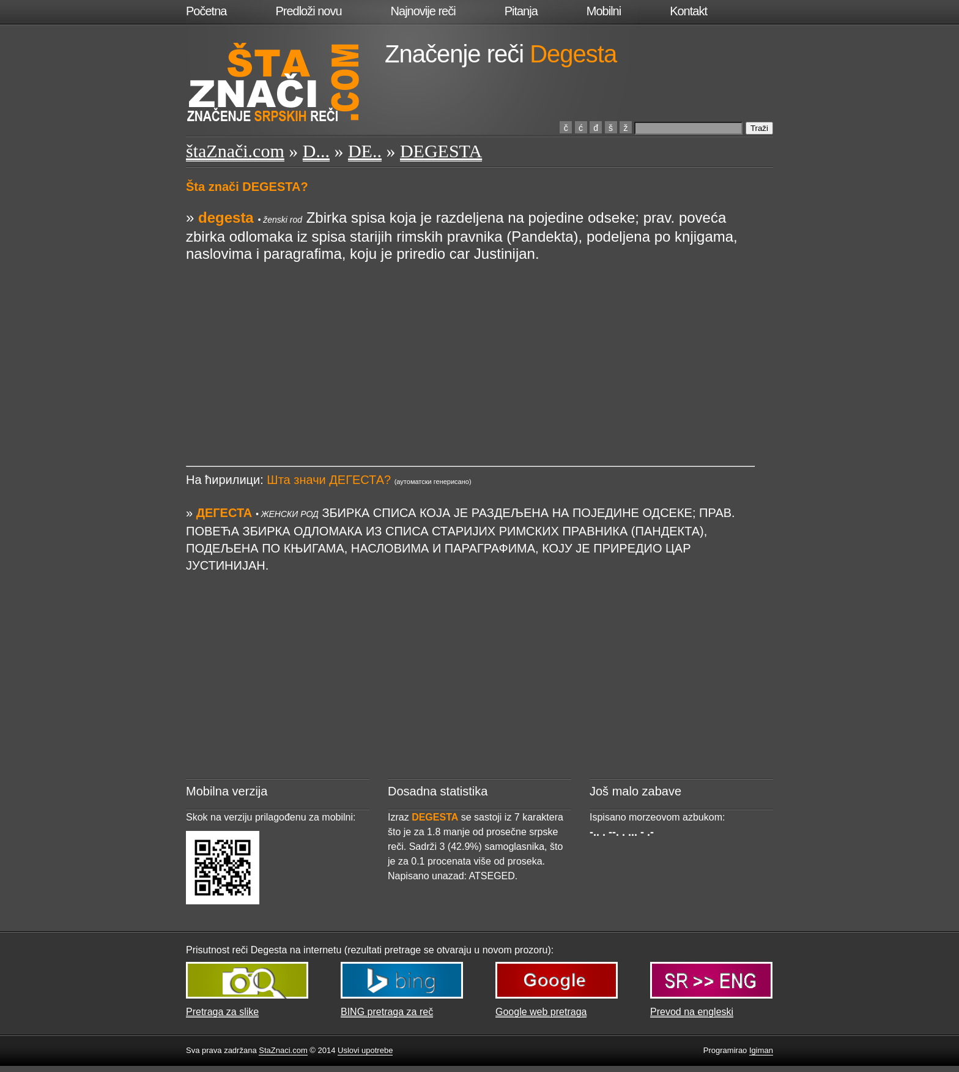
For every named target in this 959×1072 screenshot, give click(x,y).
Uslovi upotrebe (365, 1050)
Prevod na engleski (691, 1012)
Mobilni (604, 11)
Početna (206, 11)
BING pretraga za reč (387, 1012)
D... (316, 151)
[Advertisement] (470, 348)
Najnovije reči (423, 11)
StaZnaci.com (283, 1050)
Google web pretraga (541, 1012)
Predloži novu (308, 11)
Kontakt (688, 11)
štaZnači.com (235, 151)
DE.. (365, 151)
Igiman (761, 1050)
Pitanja (521, 11)
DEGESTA (441, 151)
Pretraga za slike (222, 1012)
